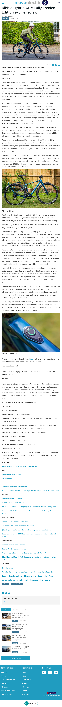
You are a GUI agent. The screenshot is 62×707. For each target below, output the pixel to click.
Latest (6, 609)
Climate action (17, 584)
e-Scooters (25, 687)
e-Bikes (5, 18)
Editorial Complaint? (8, 691)
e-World (24, 691)
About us (4, 672)
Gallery (15, 632)
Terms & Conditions (8, 680)
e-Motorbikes (26, 680)
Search (59, 3)
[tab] (6, 609)
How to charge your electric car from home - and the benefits (20, 615)
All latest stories (15, 658)
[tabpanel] (15, 635)
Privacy (3, 676)
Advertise (4, 687)
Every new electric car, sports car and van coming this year (19, 626)
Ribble (31, 359)
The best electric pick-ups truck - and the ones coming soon (21, 638)
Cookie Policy (5, 683)
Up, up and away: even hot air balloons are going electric (26, 580)
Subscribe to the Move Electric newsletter (19, 466)
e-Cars (15, 609)
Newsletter (25, 694)
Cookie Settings (6, 694)
